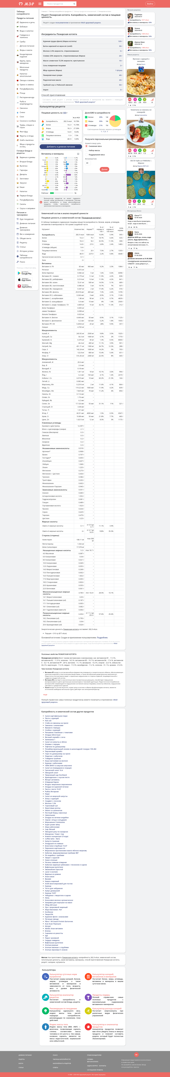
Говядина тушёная (53, 758)
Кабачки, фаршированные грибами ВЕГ (62, 853)
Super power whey (52, 824)
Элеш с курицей (52, 798)
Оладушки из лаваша (54, 843)
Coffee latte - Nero (52, 839)
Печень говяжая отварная (56, 862)
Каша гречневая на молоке (56, 761)
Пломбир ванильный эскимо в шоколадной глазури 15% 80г (70, 749)
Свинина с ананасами (54, 725)
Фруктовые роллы (52, 808)
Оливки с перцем (52, 744)
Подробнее (102, 637)
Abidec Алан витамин (54, 928)
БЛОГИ (21, 1063)
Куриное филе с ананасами (56, 917)
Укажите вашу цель (93, 143)
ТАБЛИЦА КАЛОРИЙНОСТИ (62, 1059)
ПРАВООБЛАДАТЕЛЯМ (94, 1055)
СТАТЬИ (21, 1067)
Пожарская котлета (104, 11)
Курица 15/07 (50, 893)
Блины (48, 931)
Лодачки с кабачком (53, 756)
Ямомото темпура (52, 728)
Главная (44, 11)
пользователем (61, 22)
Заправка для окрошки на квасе (58, 902)
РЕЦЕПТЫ (22, 1059)
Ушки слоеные (51, 860)
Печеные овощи (52, 919)
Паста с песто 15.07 (53, 789)
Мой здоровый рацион (91, 22)
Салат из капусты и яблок (56, 742)
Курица (48, 886)
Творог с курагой (52, 858)
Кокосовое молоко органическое (59, 900)
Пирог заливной (52, 938)
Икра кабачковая (52, 827)
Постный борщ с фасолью (56, 813)
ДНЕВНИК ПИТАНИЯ (25, 1055)
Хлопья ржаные (51, 945)
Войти (150, 3)
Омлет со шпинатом (53, 810)
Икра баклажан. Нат (53, 909)
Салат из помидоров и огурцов (58, 768)
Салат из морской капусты (56, 796)
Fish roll (48, 721)
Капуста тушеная (52, 841)
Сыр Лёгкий (50, 829)
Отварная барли (52, 782)
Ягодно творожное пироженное (58, 784)
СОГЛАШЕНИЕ (91, 1070)
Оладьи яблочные (52, 735)
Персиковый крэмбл (53, 751)
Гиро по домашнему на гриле (57, 754)
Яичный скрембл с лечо (55, 737)
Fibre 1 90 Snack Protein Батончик (59, 921)
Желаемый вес (91, 159)
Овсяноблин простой (54, 869)
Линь (47, 898)
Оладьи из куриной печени (57, 787)
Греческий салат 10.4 (54, 770)
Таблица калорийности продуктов (60, 11)
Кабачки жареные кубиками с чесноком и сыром (66, 865)
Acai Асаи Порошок (53, 924)
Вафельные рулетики (54, 867)
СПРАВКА (90, 1059)
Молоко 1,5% (50, 803)
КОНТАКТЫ (102, 1066)
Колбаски (49, 912)
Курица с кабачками (53, 763)
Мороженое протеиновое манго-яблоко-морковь (66, 850)
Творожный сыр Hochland (56, 775)
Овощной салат (51, 772)
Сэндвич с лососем (53, 801)
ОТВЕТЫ (55, 1067)
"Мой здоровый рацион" (85, 102)
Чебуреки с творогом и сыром (58, 895)
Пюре (47, 794)
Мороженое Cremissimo (55, 822)
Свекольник (50, 815)
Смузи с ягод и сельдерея (56, 820)
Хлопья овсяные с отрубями (57, 947)
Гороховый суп (51, 806)
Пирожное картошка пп (55, 848)
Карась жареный (52, 881)
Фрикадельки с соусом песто (57, 777)
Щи (46, 935)
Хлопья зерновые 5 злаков (56, 950)
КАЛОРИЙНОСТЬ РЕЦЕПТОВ (62, 1063)
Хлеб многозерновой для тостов (58, 884)
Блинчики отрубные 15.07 (56, 846)
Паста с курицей (52, 718)
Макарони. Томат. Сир (54, 834)
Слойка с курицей (52, 730)
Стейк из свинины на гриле (56, 723)
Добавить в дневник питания (61, 146)
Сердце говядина (52, 940)
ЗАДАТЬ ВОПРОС (92, 1066)
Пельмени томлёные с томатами (59, 732)
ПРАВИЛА (100, 1070)
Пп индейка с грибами (54, 855)
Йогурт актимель (52, 780)
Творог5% (49, 914)
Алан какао (49, 876)
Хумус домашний (52, 891)
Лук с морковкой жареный (56, 907)
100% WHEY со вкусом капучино (58, 765)
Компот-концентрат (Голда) (56, 836)
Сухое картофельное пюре (56, 716)
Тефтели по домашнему (55, 747)
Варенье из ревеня (53, 874)
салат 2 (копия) (51, 872)
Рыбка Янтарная (52, 791)
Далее (104, 169)
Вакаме (48, 879)
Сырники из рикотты (54, 933)
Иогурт (48, 926)
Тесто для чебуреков (54, 888)
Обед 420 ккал (51, 905)
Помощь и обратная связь (26, 268)
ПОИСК (55, 1055)
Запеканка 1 (50, 739)
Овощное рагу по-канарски (56, 832)
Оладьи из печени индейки (57, 817)
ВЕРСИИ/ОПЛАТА (92, 1061)
